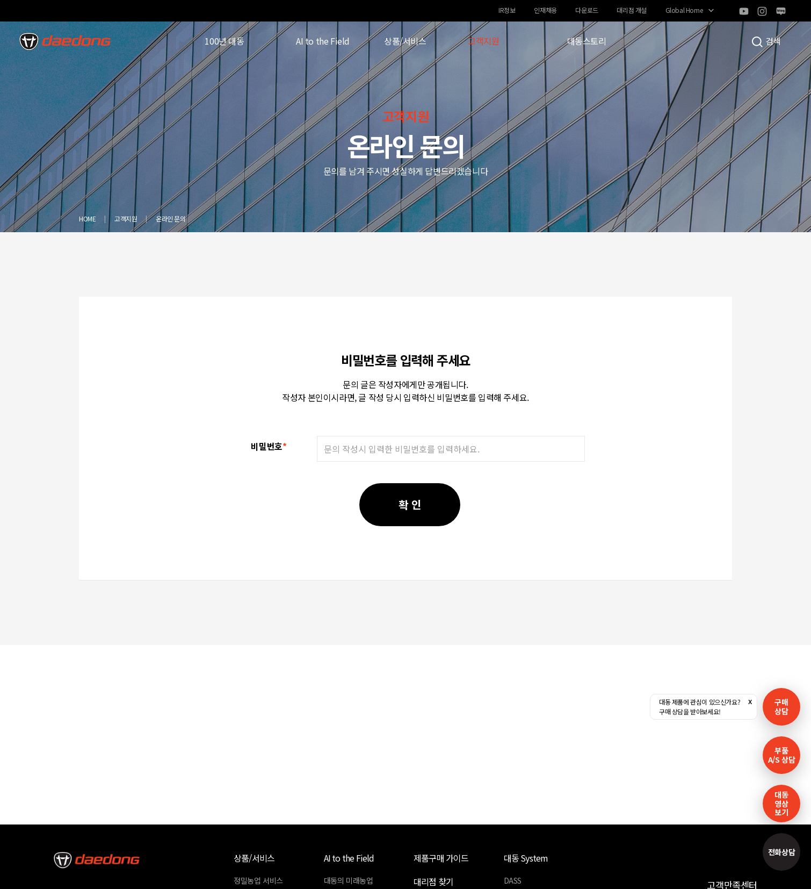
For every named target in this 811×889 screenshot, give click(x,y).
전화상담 (781, 852)
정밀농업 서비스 (258, 880)
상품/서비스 (405, 40)
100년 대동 (224, 40)
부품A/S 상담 (781, 755)
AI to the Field (323, 40)
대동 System (526, 857)
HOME (87, 218)
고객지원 (483, 40)
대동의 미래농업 (348, 880)
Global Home (684, 10)
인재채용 (545, 10)
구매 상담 (781, 706)
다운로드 (586, 10)
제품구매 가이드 (441, 857)
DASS (513, 880)
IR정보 (506, 10)
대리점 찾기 (433, 881)
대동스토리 (586, 40)
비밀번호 (268, 446)
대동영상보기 (781, 803)
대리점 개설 (632, 10)
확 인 (410, 504)
